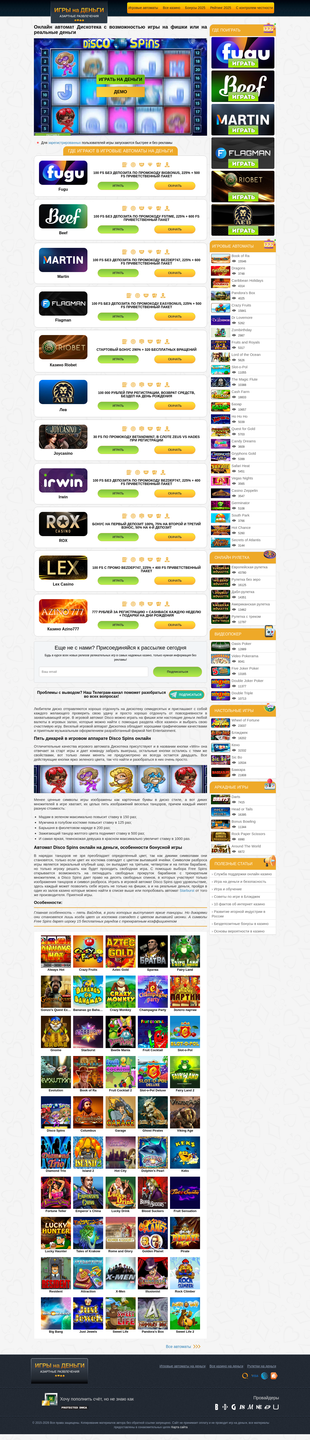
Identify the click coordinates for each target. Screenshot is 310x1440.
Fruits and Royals (246, 342)
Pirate (185, 1251)
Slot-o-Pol (185, 1050)
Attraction (88, 1291)
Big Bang (56, 1331)
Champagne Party (153, 1010)
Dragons (238, 268)
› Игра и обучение (227, 889)
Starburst (187, 890)
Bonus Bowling (244, 821)
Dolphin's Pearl (152, 1171)
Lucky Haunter (56, 1251)
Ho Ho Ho (240, 416)
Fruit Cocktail (153, 1050)
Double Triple (242, 693)
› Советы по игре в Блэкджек (236, 896)
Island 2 (88, 1171)
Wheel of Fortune (245, 720)
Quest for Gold (243, 429)
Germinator (241, 503)
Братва (152, 969)
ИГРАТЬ (118, 186)
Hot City (121, 1171)
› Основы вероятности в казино (238, 931)
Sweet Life (120, 1331)
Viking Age (185, 1130)
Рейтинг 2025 (220, 8)
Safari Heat (241, 466)
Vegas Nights (242, 478)
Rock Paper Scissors (248, 834)
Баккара (238, 769)
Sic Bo (237, 757)
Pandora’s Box (153, 1331)
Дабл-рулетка (243, 592)
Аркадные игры (231, 787)
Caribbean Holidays (247, 280)
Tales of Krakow (88, 1251)
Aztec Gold (120, 969)
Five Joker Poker (245, 668)
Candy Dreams (244, 441)
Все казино (171, 8)
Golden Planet (152, 1251)
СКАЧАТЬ (175, 186)
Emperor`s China (88, 1211)
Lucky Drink (120, 1211)
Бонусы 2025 (195, 8)
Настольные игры (234, 711)
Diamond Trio (56, 1171)
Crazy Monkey (120, 1010)
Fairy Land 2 (185, 1090)
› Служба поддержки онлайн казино (242, 874)
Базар (237, 404)
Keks (185, 1171)
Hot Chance (241, 527)
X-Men (120, 1291)
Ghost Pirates (153, 1130)
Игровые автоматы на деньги (183, 1366)
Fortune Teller (56, 1211)
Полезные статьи (234, 864)
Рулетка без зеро (246, 579)
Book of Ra (88, 1090)
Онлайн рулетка (232, 558)
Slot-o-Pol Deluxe (153, 1090)
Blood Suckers (153, 1211)
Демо (120, 91)
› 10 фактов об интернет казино (238, 904)
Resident (55, 1291)
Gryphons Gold (244, 453)
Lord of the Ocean (246, 354)
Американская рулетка (251, 604)
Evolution (56, 1090)
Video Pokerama (245, 656)
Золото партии (185, 1010)
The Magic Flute (245, 379)
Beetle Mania (120, 1050)
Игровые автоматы (143, 8)
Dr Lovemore (242, 317)
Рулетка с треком (246, 616)
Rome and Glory (120, 1251)
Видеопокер (228, 634)
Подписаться (186, 694)
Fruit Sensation (185, 1211)
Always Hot (55, 969)
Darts (236, 797)
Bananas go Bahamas (88, 1010)
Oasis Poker (241, 644)
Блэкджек (240, 732)
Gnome (55, 1050)
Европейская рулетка (250, 567)
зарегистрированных (64, 143)
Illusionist (153, 1291)
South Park (240, 515)
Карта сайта (179, 1427)
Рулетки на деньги (261, 1366)
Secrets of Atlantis (246, 540)
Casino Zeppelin (245, 490)
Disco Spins (56, 1130)
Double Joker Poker (248, 681)
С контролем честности (254, 8)
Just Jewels (88, 1331)
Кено (236, 745)
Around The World (246, 846)
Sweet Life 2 (185, 1331)
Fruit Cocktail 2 (120, 1090)
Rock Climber (185, 1291)
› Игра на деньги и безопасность (239, 881)
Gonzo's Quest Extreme (56, 1010)
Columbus (88, 1130)
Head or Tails (242, 809)
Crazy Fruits (88, 969)
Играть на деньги (120, 79)
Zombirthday (242, 330)
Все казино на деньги (226, 1366)
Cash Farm (240, 392)
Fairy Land (185, 969)
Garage (120, 1130)
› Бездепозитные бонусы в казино (240, 924)
